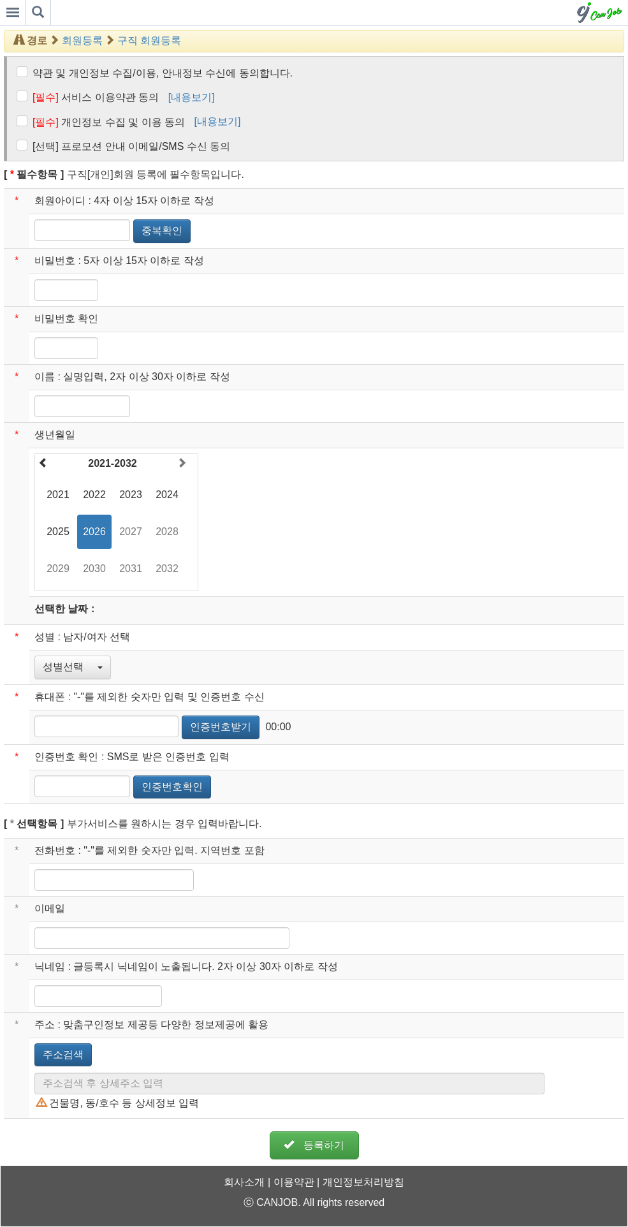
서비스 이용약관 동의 (96, 97)
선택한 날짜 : (64, 608)
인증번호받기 (220, 726)
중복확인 (162, 230)
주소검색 (63, 1054)
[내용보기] (191, 97)
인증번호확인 (172, 786)
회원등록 (82, 40)
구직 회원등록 (149, 40)
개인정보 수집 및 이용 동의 (109, 122)
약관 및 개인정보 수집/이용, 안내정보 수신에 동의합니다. (163, 73)
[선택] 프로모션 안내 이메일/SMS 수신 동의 (131, 146)
